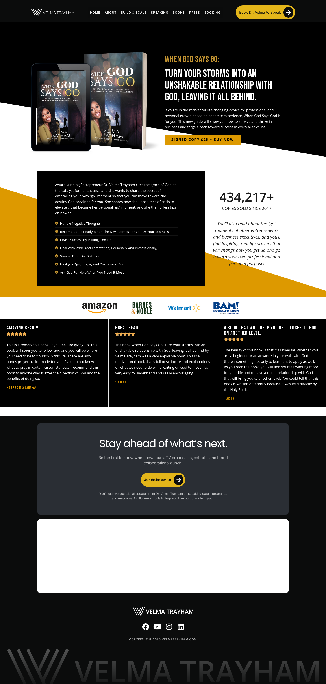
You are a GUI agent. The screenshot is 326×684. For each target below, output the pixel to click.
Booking (212, 12)
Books (179, 12)
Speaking (159, 12)
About (111, 12)
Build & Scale (133, 12)
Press (194, 12)
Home (95, 12)
